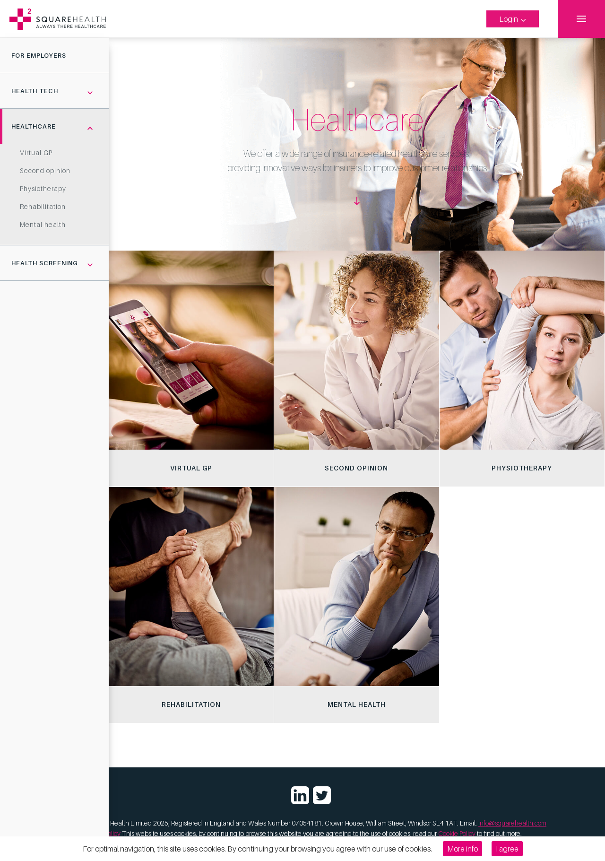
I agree (507, 848)
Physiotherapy (43, 188)
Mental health (43, 224)
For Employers (38, 55)
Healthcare (33, 126)
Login (512, 19)
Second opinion (45, 170)
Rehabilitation (43, 206)
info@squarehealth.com (512, 823)
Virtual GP (36, 152)
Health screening (44, 263)
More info (462, 848)
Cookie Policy (456, 833)
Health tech (34, 91)
